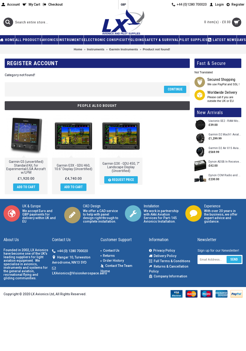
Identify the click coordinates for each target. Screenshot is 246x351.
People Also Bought (97, 106)
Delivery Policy (162, 256)
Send (234, 259)
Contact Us (110, 250)
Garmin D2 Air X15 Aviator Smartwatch (225, 148)
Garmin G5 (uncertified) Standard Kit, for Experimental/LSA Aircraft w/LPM (26, 167)
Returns (108, 256)
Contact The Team (116, 266)
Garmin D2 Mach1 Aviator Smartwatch (225, 134)
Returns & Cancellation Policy (168, 269)
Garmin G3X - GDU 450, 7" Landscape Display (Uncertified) (117, 167)
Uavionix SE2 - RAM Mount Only (225, 121)
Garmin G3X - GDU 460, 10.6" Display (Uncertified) (72, 167)
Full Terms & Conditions (169, 261)
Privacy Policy (162, 251)
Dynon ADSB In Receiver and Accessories (225, 161)
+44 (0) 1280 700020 (70, 251)
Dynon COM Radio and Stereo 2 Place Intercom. (225, 175)
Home (105, 271)
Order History (112, 260)
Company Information (168, 276)
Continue (175, 89)
